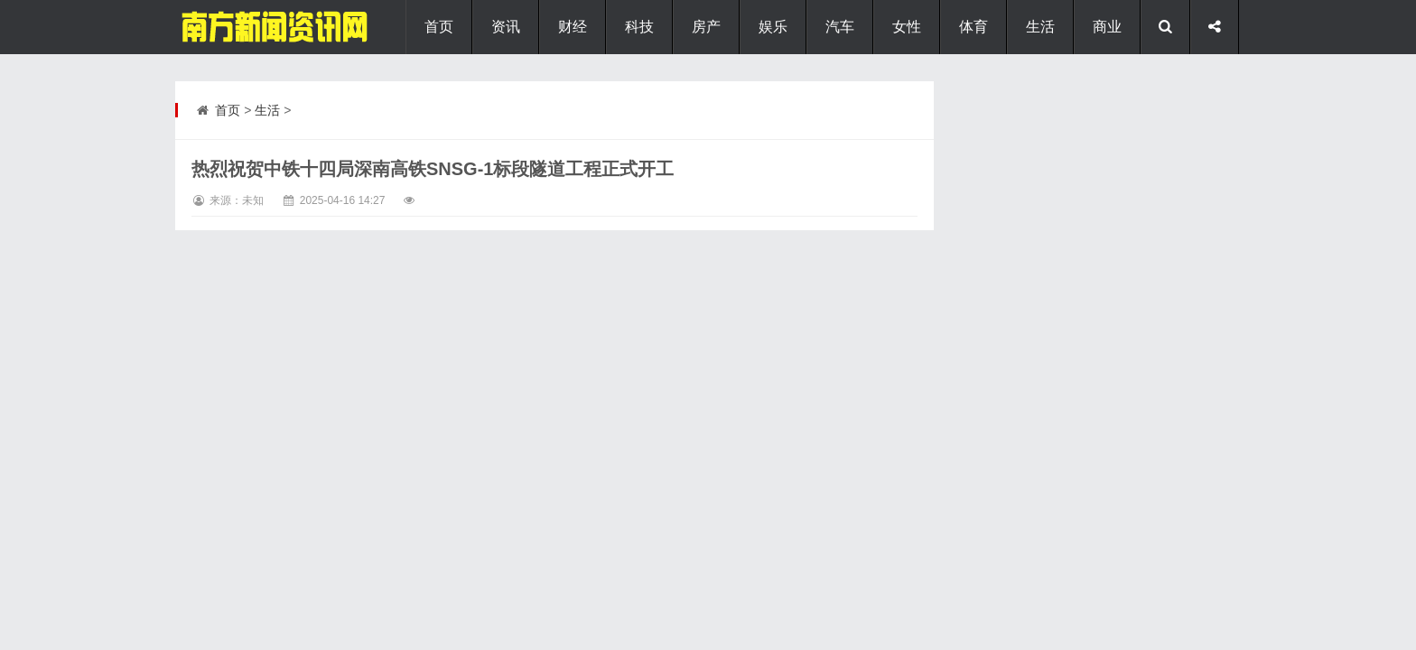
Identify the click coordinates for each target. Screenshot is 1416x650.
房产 (706, 26)
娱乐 (773, 26)
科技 (639, 26)
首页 (438, 26)
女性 (906, 26)
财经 (572, 26)
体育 (973, 26)
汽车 (839, 26)
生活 (1040, 26)
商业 (1107, 26)
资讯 (505, 26)
